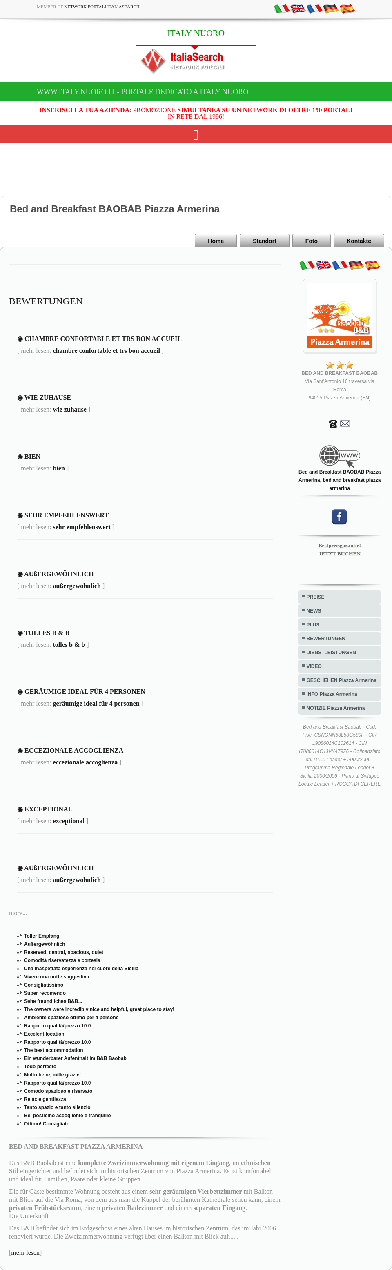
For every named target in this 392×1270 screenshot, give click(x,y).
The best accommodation (53, 1050)
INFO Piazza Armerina (332, 694)
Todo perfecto (40, 1066)
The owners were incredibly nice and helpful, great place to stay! (99, 1009)
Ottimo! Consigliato (46, 1124)
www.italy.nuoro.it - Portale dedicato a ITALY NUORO (142, 92)
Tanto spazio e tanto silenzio (57, 1107)
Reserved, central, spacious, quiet (63, 952)
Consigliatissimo (43, 985)
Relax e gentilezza (45, 1099)
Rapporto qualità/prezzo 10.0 (57, 1026)
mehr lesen (25, 1252)
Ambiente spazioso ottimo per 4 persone (71, 1017)
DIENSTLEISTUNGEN (331, 652)
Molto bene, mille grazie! (52, 1075)
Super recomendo (45, 993)
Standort (264, 241)
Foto (311, 241)
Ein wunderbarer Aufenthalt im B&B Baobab (75, 1058)
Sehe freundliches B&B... (53, 1001)
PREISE (316, 597)
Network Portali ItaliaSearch (102, 6)
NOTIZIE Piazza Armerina (336, 708)
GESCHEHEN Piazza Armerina (342, 680)
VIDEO (314, 666)
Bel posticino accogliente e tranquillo (67, 1115)
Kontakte (359, 241)
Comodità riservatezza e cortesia (62, 960)
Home (216, 241)
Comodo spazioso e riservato (58, 1091)
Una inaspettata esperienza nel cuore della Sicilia (81, 968)
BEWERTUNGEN (326, 639)
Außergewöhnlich (44, 944)
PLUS (313, 625)
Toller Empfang (41, 936)
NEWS (314, 611)
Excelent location (44, 1034)
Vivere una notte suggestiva (56, 977)
